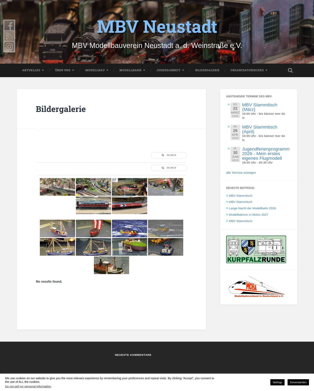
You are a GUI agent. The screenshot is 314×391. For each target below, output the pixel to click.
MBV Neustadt (157, 26)
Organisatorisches (247, 70)
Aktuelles (31, 70)
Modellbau (95, 70)
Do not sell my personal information (28, 386)
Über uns (62, 70)
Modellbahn (131, 70)
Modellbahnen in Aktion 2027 (248, 214)
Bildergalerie (207, 70)
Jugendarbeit (168, 70)
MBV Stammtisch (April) (259, 129)
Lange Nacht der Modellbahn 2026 (252, 208)
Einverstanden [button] (298, 382)
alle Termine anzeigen (241, 172)
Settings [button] (277, 382)
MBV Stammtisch (240, 195)
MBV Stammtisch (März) (259, 107)
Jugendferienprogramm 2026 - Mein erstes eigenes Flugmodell (266, 153)
